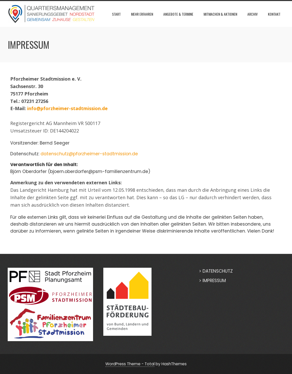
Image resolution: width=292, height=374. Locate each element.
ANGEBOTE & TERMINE (178, 14)
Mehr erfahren (142, 14)
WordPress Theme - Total (130, 364)
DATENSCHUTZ (218, 271)
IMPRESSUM (214, 280)
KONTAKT (274, 14)
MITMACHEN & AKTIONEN (220, 14)
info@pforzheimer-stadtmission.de (67, 108)
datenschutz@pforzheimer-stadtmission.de (89, 154)
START (116, 14)
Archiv (252, 14)
